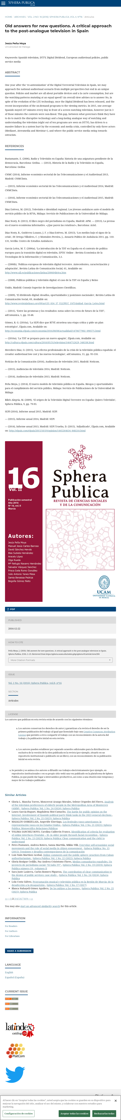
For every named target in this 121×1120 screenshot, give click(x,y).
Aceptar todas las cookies (74, 1115)
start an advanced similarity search (40, 906)
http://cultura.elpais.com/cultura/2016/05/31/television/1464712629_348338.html (49, 342)
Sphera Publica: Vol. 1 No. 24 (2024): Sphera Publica (50, 808)
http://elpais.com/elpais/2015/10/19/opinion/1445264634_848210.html (47, 430)
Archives (20, 16)
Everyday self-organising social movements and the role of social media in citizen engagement (63, 846)
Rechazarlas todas (104, 1115)
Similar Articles (15, 795)
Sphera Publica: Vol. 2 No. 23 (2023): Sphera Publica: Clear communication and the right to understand (60, 838)
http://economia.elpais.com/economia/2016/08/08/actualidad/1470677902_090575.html (52, 330)
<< (6, 898)
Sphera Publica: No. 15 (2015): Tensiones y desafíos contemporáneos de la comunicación (61, 850)
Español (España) (14, 977)
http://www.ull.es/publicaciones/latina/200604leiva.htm (35, 272)
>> (31, 898)
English (9, 972)
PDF (12, 609)
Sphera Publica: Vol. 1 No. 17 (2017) (66, 885)
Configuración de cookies (18, 1115)
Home (8, 16)
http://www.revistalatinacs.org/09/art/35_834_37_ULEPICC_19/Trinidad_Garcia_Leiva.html (54, 303)
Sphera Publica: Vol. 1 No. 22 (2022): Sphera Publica (62, 858)
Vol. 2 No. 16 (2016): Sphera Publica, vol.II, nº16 (55, 16)
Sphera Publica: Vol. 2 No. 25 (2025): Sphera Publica (41, 818)
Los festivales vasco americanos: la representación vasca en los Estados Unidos (57, 823)
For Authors (11, 931)
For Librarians (12, 936)
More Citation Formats (23, 660)
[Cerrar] (115, 1102)
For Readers (11, 926)
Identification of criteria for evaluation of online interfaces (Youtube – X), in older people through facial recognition (63, 833)
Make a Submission (19, 950)
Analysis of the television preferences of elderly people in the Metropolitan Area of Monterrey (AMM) (63, 805)
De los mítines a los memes (65, 888)
